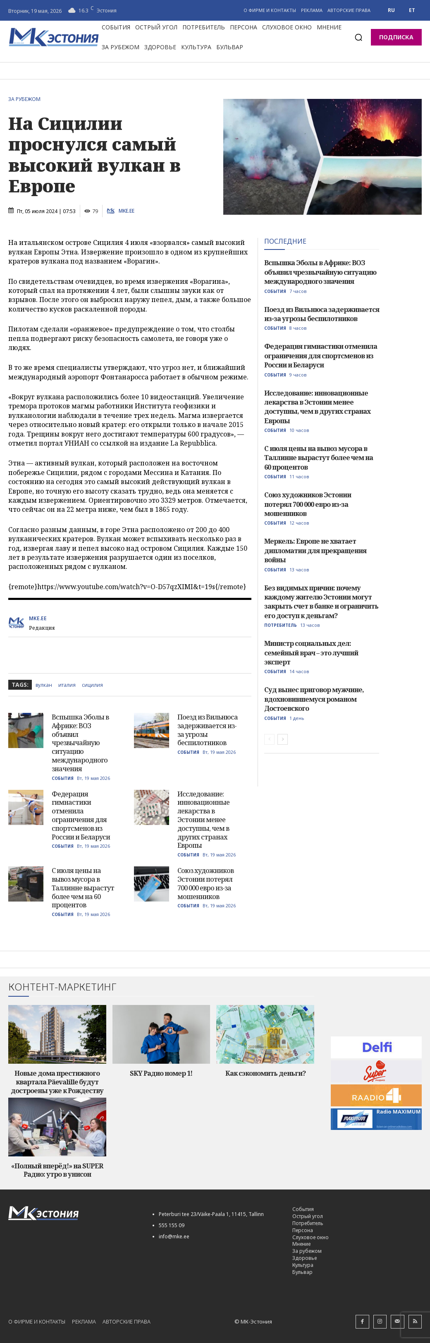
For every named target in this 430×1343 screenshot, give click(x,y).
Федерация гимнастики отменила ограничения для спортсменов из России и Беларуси (81, 815)
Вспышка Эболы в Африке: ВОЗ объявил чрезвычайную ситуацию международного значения (80, 742)
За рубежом (26, 99)
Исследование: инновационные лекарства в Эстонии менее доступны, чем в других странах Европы (203, 819)
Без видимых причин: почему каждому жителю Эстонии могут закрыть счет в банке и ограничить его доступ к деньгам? (321, 601)
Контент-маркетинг (62, 987)
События (63, 778)
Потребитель (280, 625)
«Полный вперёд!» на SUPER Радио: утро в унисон (57, 1170)
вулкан (44, 684)
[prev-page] (269, 739)
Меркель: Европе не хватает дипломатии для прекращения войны (315, 550)
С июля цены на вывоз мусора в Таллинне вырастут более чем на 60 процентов (83, 887)
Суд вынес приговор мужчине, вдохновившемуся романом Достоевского (314, 699)
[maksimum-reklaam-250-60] (376, 1119)
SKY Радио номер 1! (161, 1073)
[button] (358, 37)
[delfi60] (376, 1047)
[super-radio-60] (376, 1071)
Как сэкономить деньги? (265, 1073)
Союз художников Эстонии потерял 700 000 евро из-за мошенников (205, 883)
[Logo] (73, 1213)
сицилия (92, 684)
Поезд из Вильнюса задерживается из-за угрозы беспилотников (207, 729)
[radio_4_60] (376, 1095)
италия (67, 684)
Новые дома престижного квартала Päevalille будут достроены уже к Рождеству (57, 1082)
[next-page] (282, 739)
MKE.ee (126, 211)
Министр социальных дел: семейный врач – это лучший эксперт (311, 653)
